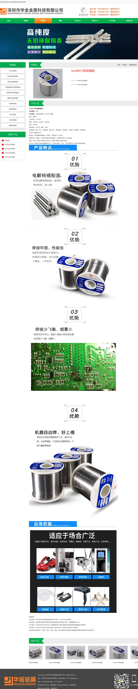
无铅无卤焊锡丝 (12, 82)
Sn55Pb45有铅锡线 (8, 157)
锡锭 (60, 21)
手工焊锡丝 (13, 71)
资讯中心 (95, 21)
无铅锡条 (6, 140)
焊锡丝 (43, 21)
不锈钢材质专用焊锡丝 (13, 87)
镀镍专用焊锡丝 (12, 98)
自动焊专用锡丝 (12, 76)
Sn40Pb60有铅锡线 (8, 144)
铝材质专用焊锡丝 (13, 93)
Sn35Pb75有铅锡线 (119, 662)
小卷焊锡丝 (13, 120)
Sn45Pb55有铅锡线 (8, 149)
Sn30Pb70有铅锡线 (82, 84)
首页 (8, 21)
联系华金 (129, 21)
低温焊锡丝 (13, 109)
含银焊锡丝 (13, 103)
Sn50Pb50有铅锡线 (8, 153)
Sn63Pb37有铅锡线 (55, 662)
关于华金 (112, 21)
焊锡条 (26, 21)
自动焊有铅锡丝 (34, 662)
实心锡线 (13, 114)
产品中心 (78, 21)
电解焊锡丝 (13, 125)
